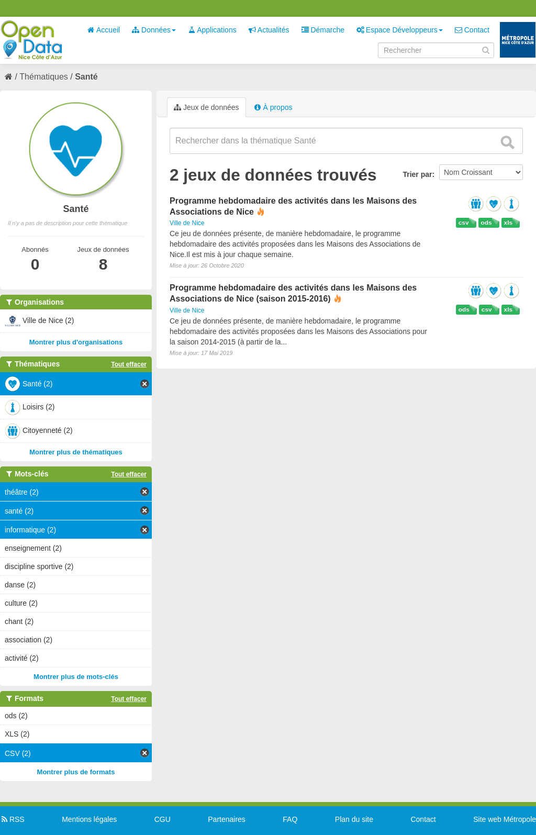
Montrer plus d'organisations (76, 342)
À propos (273, 107)
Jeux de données (206, 107)
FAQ (290, 819)
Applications (212, 30)
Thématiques (43, 76)
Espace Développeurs (399, 30)
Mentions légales (89, 819)
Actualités (269, 30)
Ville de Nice (187, 223)
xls (508, 222)
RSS (12, 819)
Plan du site (354, 819)
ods (486, 222)
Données (154, 30)
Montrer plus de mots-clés (76, 677)
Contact (472, 30)
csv (464, 222)
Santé (86, 76)
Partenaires (226, 819)
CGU (162, 819)
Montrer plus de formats (76, 772)
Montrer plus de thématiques (75, 452)
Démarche (323, 30)
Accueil (103, 30)
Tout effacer (129, 364)
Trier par (417, 174)
